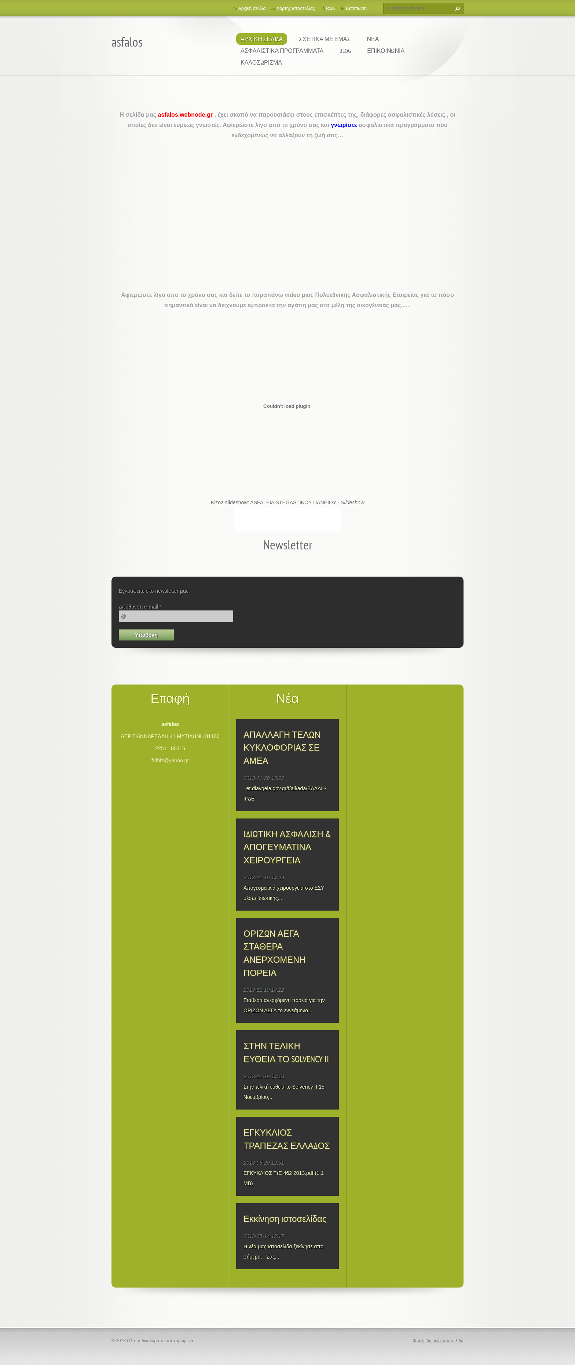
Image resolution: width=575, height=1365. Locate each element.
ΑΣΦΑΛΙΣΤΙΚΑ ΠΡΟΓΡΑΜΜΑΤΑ (282, 50)
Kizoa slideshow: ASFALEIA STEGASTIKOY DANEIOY (273, 502)
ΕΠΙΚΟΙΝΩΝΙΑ (385, 50)
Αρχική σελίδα (252, 8)
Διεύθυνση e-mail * (140, 607)
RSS (330, 8)
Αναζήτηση (456, 8)
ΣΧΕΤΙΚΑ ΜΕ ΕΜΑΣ (325, 39)
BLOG (345, 50)
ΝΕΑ (373, 39)
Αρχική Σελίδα (262, 39)
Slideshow (352, 502)
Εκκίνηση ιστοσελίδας (284, 1218)
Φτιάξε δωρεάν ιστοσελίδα (438, 1340)
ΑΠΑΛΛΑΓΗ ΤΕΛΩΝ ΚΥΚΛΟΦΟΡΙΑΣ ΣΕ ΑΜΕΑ (282, 747)
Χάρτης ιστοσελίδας (295, 8)
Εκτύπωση (356, 8)
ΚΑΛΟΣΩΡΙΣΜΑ (261, 62)
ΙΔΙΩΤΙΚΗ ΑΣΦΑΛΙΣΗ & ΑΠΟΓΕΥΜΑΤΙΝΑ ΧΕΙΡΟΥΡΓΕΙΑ (287, 847)
